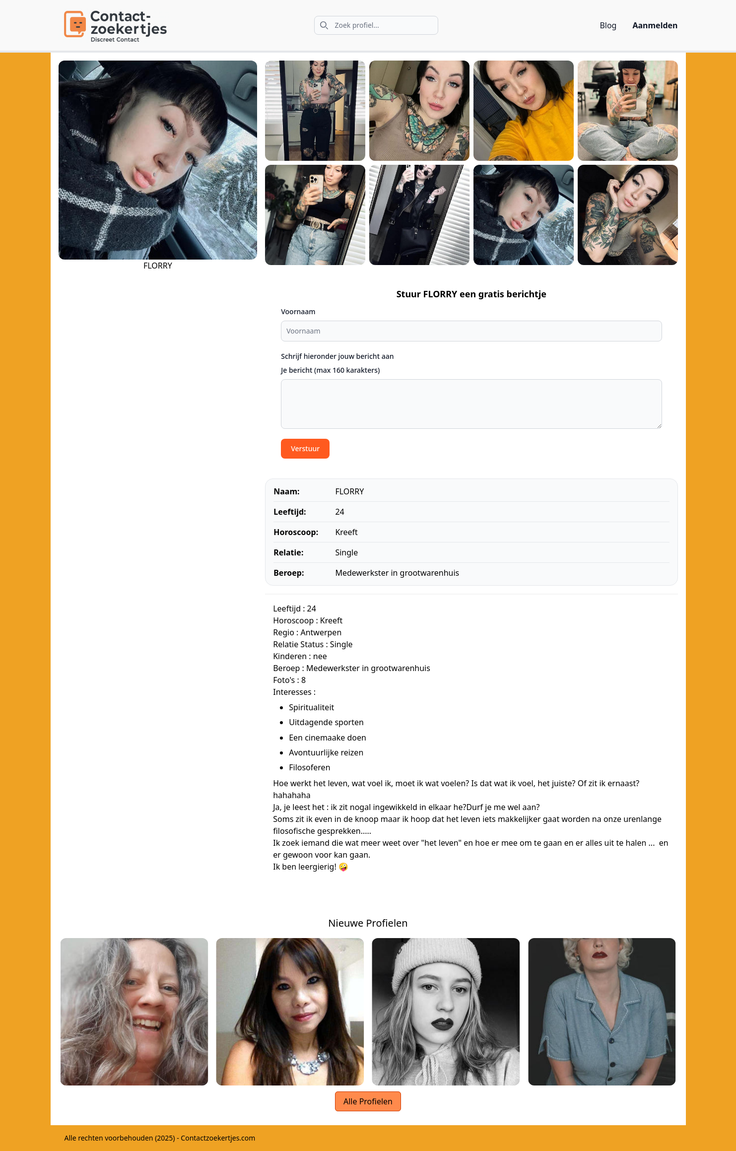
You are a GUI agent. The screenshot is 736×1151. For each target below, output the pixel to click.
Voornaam (298, 311)
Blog (608, 25)
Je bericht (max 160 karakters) (330, 370)
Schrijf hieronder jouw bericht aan (337, 356)
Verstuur (305, 448)
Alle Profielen (368, 1101)
